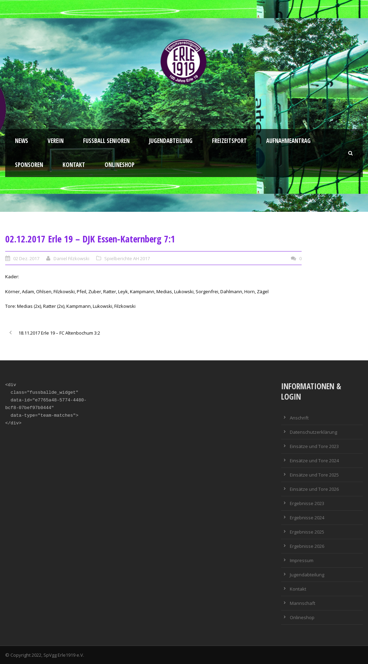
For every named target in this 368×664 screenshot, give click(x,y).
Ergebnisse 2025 (307, 532)
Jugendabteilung (171, 141)
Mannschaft (302, 603)
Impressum (301, 560)
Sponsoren (29, 165)
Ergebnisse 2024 (307, 517)
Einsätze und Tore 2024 (314, 460)
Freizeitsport (229, 141)
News (21, 141)
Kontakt (74, 165)
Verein (56, 141)
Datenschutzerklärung (313, 432)
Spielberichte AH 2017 (127, 258)
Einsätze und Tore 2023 (314, 446)
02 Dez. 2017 (26, 258)
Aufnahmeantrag (288, 141)
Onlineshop (119, 165)
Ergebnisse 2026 (307, 546)
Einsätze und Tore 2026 (314, 489)
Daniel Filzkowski (71, 258)
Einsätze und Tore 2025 (314, 475)
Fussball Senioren (106, 141)
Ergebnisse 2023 (307, 503)
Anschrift (299, 418)
